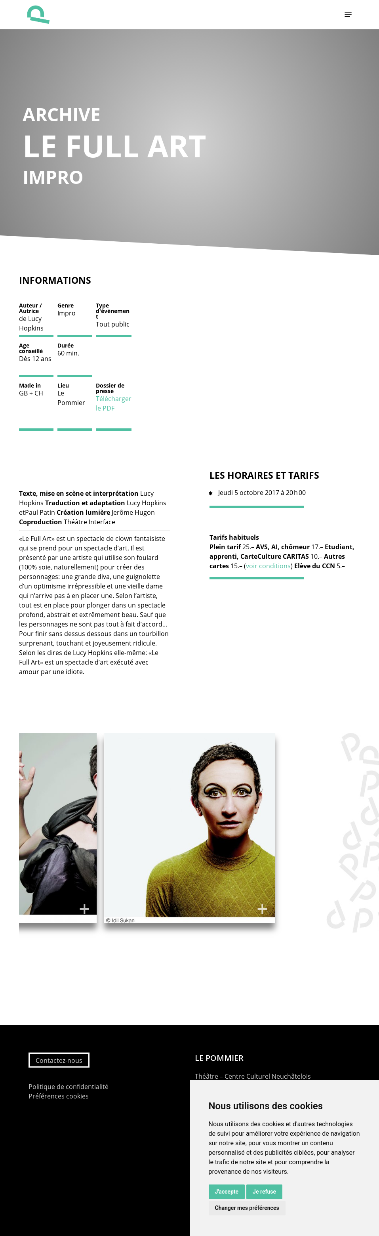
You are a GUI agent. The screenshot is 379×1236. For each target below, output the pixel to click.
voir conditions (268, 566)
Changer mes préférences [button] (247, 1208)
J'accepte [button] (227, 1191)
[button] (348, 15)
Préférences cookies (59, 1096)
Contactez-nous (59, 1060)
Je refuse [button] (264, 1191)
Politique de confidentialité (69, 1086)
